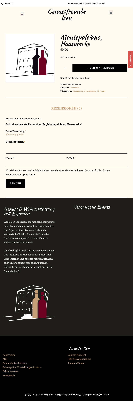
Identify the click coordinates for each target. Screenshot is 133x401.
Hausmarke (78, 91)
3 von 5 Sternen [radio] (14, 134)
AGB (5, 358)
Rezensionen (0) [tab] (66, 108)
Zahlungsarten (11, 371)
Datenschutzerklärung (15, 363)
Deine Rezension (15, 141)
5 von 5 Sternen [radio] (22, 134)
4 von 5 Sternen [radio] (18, 134)
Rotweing (101, 91)
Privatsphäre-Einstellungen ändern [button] (22, 367)
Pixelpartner (101, 394)
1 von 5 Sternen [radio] (7, 134)
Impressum (9, 354)
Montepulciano (90, 91)
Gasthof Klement (77, 354)
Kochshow (74, 87)
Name (10, 158)
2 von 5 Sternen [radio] (11, 134)
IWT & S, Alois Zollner (79, 358)
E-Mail (71, 158)
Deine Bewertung (16, 131)
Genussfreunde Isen (66, 14)
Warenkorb (9, 375)
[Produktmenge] (65, 67)
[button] (22, 14)
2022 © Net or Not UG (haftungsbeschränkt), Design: (58, 394)
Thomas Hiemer (76, 363)
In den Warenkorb (99, 67)
